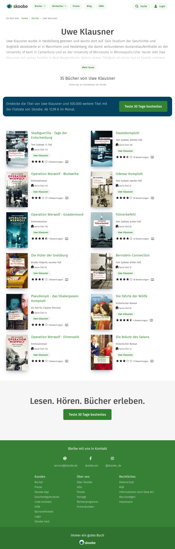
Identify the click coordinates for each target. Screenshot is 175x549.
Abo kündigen (127, 497)
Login (159, 6)
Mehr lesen (88, 67)
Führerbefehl (126, 214)
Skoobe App (42, 492)
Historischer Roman (126, 303)
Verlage (81, 497)
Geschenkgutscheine (47, 497)
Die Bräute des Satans (132, 337)
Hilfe (101, 6)
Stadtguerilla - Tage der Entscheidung (49, 135)
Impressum (126, 501)
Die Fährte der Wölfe (131, 296)
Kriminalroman (39, 180)
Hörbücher (58, 6)
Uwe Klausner (40, 155)
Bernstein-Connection (133, 255)
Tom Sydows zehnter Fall (129, 140)
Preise (76, 6)
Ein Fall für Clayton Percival (46, 307)
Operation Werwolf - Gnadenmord (57, 214)
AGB (121, 487)
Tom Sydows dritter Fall (128, 262)
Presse (81, 492)
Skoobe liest (42, 521)
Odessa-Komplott (129, 174)
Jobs (79, 487)
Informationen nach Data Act (136, 492)
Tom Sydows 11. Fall (41, 144)
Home (24, 18)
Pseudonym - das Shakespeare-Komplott (55, 298)
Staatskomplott (127, 133)
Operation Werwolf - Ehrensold (55, 337)
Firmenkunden (85, 506)
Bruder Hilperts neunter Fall (46, 262)
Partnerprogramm (87, 501)
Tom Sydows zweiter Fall (129, 180)
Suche (141, 6)
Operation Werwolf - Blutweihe (55, 174)
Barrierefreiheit (44, 511)
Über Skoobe (84, 482)
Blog (89, 6)
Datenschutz (126, 482)
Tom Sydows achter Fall (128, 221)
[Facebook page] (91, 462)
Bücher (39, 6)
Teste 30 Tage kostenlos (143, 106)
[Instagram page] (113, 462)
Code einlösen (43, 501)
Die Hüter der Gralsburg (49, 255)
